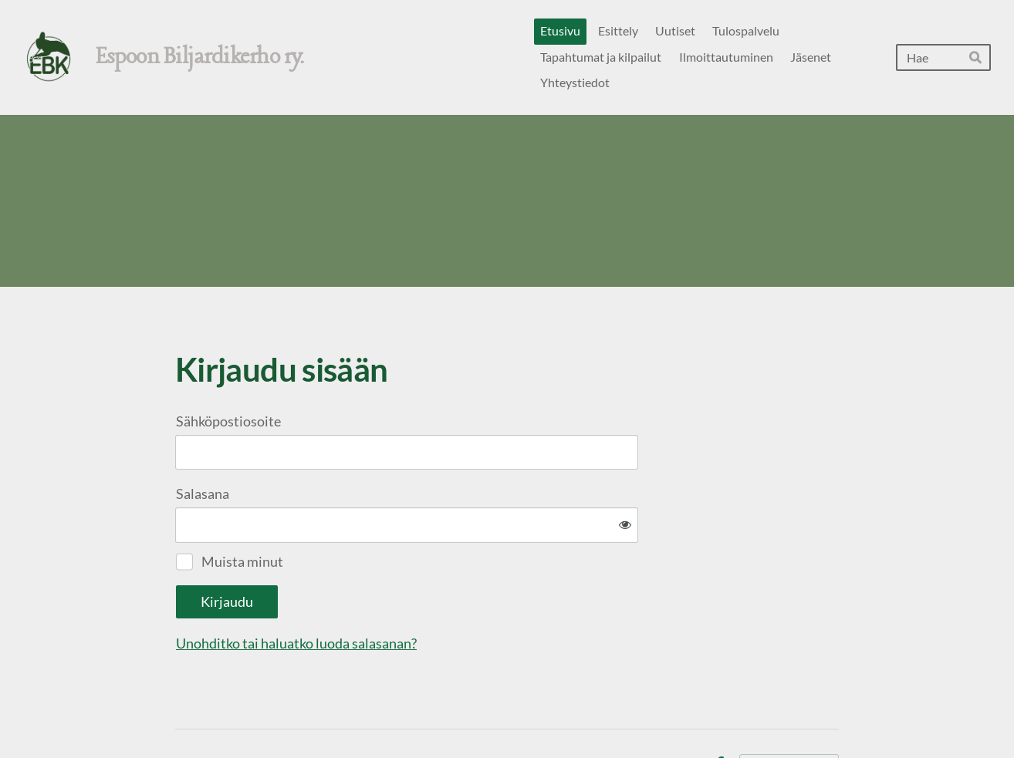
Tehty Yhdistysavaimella (789, 714)
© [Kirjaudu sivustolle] (181, 713)
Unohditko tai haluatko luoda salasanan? (463, 593)
